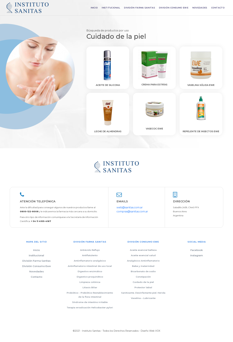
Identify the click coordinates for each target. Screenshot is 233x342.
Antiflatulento (90, 255)
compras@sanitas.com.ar (132, 211)
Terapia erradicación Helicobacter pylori (90, 307)
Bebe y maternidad (143, 266)
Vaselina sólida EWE (201, 85)
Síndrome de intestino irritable (90, 302)
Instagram (196, 255)
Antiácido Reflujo (90, 250)
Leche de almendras (107, 131)
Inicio (94, 7)
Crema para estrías (154, 84)
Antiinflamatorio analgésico (90, 260)
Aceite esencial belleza (143, 250)
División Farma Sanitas (139, 7)
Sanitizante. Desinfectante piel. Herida (143, 292)
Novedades (199, 7)
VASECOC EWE (154, 128)
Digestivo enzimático (90, 271)
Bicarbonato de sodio (143, 271)
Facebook (196, 250)
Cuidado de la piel (143, 282)
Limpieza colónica (89, 282)
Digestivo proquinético (90, 276)
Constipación (143, 276)
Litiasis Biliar (90, 287)
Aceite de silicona (108, 85)
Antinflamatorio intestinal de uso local (90, 266)
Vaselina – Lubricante (143, 298)
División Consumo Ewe (173, 7)
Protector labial (143, 287)
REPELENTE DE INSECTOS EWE (201, 131)
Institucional (111, 7)
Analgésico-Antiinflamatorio (143, 260)
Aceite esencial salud (143, 255)
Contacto (218, 7)
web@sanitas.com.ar (129, 207)
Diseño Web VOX (150, 330)
